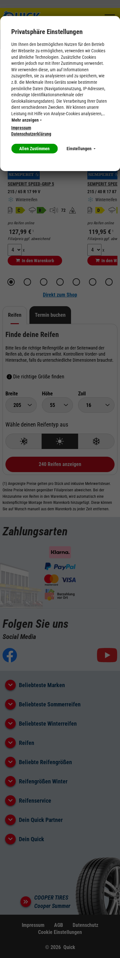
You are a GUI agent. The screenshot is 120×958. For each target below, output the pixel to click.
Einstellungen (81, 148)
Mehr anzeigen (27, 120)
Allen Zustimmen (34, 148)
